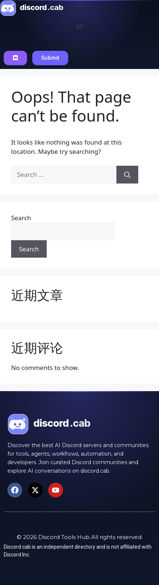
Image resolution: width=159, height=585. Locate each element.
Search (21, 218)
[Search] (127, 175)
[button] (79, 26)
